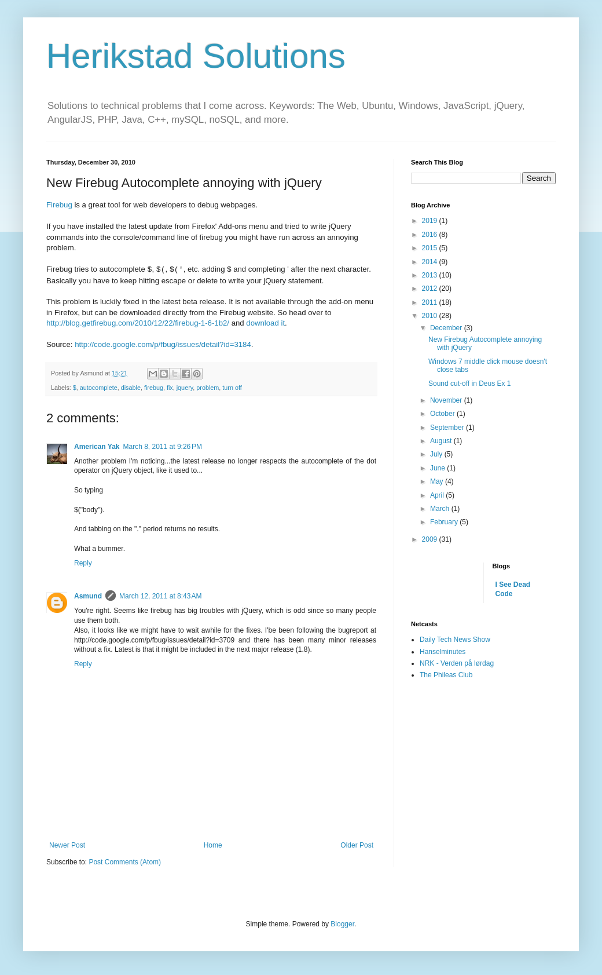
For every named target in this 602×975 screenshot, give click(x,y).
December (447, 328)
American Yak (97, 447)
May (437, 481)
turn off (231, 387)
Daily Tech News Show (455, 640)
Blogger (342, 924)
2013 (430, 275)
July (437, 454)
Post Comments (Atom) (125, 862)
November (447, 400)
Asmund (88, 596)
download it (265, 323)
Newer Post (67, 845)
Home (213, 845)
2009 (430, 539)
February (445, 522)
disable (131, 387)
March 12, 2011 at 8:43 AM (160, 596)
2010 (430, 316)
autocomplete (99, 387)
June (438, 468)
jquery (185, 387)
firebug (153, 387)
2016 (430, 235)
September (448, 427)
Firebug (59, 204)
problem (207, 387)
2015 (430, 248)
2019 (430, 221)
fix (170, 387)
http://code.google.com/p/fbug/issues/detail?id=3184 (163, 344)
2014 (430, 262)
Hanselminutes (442, 652)
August (442, 441)
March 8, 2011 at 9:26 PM (162, 447)
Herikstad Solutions (196, 55)
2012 (430, 288)
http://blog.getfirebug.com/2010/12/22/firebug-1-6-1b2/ (137, 323)
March (441, 509)
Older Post (356, 845)
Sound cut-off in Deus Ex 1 (469, 383)
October (443, 414)
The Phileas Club (446, 675)
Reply (83, 563)
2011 (430, 302)
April (438, 495)
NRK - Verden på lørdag (457, 663)
